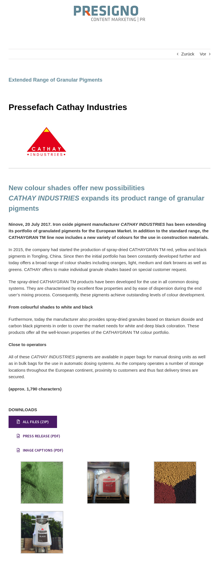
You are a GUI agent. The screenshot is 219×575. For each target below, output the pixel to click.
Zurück (187, 53)
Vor (203, 53)
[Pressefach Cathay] (46, 124)
